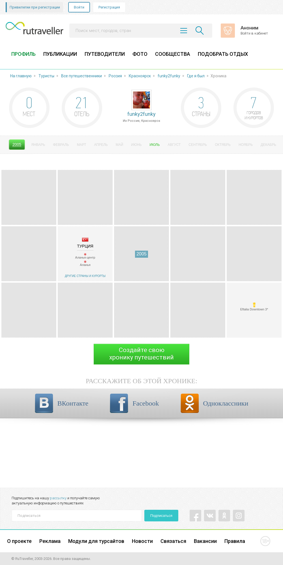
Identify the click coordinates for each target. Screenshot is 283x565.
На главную (21, 76)
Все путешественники (81, 76)
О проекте (19, 541)
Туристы (46, 76)
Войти (79, 7)
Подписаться (161, 515)
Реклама (50, 541)
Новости (142, 541)
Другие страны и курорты (85, 276)
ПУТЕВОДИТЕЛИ (105, 54)
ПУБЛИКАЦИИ (60, 54)
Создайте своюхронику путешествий (141, 353)
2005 (141, 253)
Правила (234, 541)
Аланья (85, 264)
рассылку (58, 498)
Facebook (145, 403)
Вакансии (205, 541)
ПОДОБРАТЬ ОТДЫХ (223, 54)
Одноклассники (225, 403)
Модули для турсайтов (96, 541)
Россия (115, 76)
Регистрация (109, 7)
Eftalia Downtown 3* (254, 309)
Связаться (173, 541)
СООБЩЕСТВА (172, 54)
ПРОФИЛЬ (23, 54)
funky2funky (169, 76)
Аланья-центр (85, 257)
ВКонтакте (73, 403)
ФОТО (139, 54)
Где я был (196, 76)
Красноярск (140, 76)
